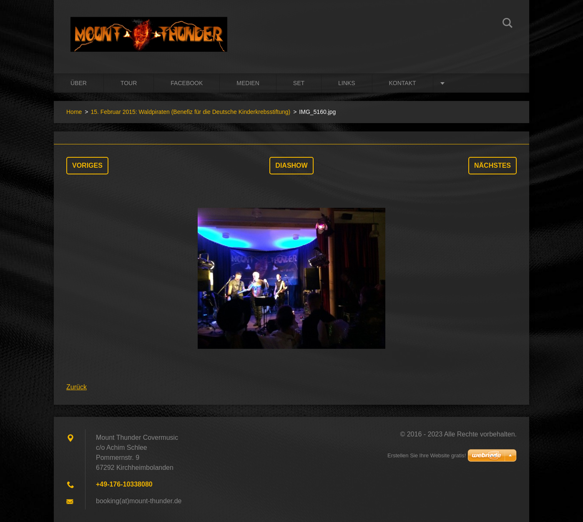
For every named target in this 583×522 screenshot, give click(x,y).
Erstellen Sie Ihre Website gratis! (426, 455)
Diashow (291, 165)
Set (298, 83)
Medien (247, 83)
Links (346, 83)
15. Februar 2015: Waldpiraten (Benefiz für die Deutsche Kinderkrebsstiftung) (190, 111)
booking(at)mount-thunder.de (138, 500)
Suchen (508, 24)
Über (78, 83)
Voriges (87, 165)
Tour (129, 83)
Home (74, 111)
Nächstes (492, 165)
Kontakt (402, 83)
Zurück (76, 387)
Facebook (187, 83)
